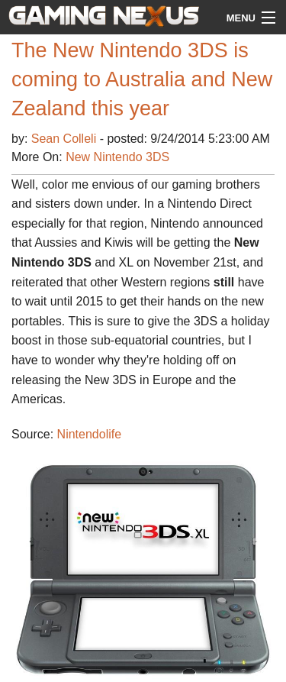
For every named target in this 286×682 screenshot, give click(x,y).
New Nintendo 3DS (117, 156)
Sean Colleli (65, 138)
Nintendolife (89, 434)
